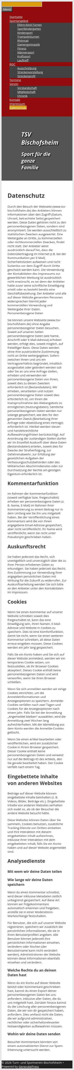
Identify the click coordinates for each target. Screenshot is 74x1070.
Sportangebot (18, 21)
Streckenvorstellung (30, 72)
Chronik (22, 96)
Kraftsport (23, 56)
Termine (15, 80)
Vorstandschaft (27, 88)
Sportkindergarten (29, 29)
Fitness (21, 48)
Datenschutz (18, 108)
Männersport (25, 52)
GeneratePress (29, 1066)
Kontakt (14, 100)
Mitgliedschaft (26, 92)
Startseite (16, 17)
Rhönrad (22, 40)
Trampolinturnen (28, 36)
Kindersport (25, 33)
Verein (13, 84)
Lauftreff (22, 60)
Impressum (17, 104)
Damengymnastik (28, 44)
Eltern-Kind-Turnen (29, 25)
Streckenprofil (26, 76)
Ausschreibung (27, 68)
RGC (12, 64)
